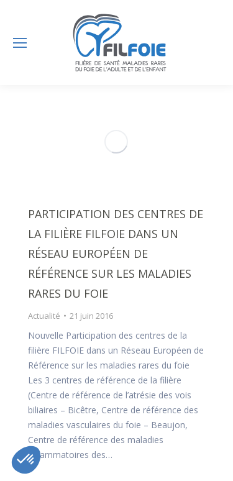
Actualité (44, 315)
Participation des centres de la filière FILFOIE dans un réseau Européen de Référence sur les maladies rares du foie (115, 253)
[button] (26, 460)
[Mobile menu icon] (19, 42)
